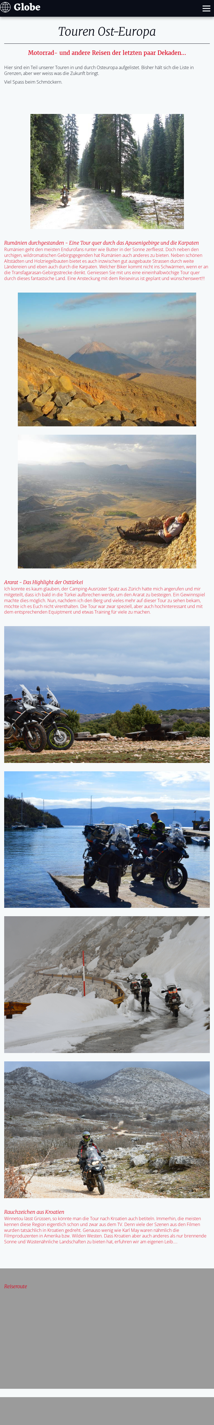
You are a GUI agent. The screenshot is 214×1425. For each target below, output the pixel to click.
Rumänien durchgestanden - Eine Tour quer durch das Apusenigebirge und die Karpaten (101, 243)
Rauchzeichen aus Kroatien (34, 1212)
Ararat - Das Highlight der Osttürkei (43, 582)
